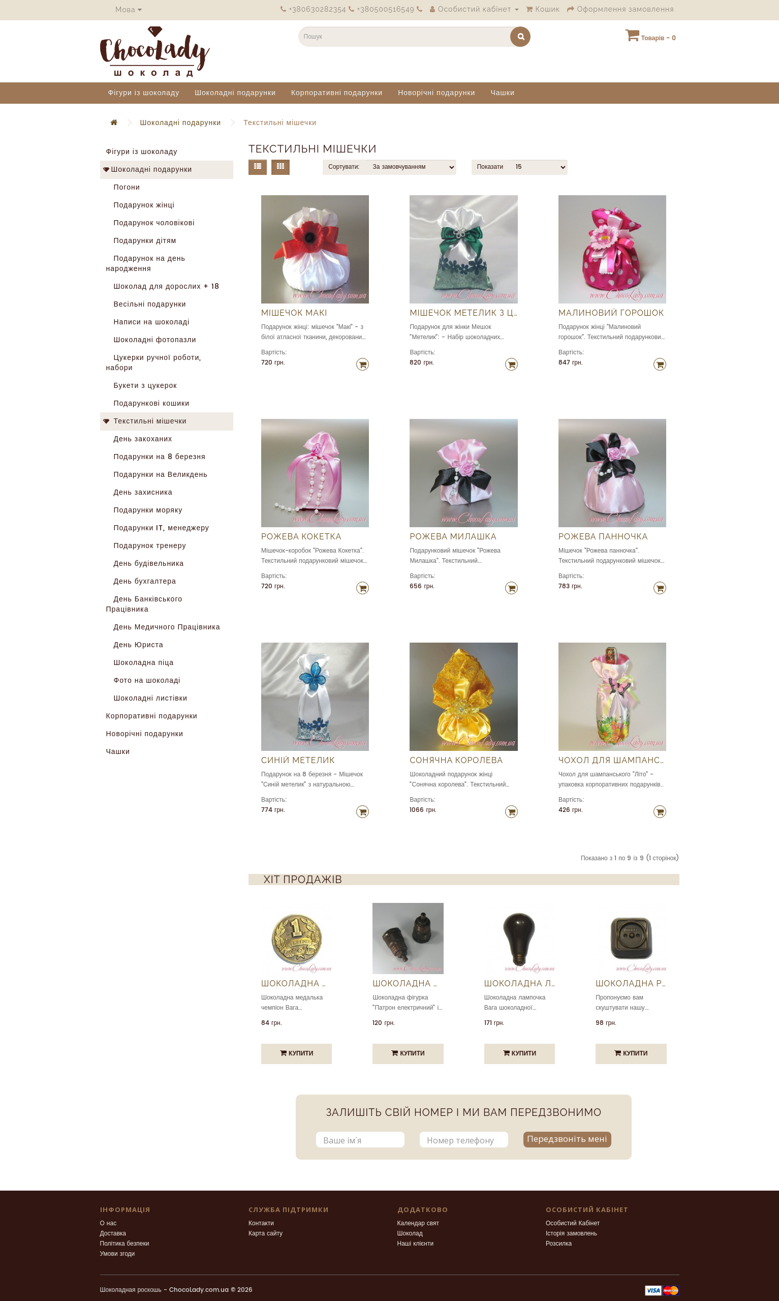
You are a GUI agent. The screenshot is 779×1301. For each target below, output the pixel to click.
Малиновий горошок (611, 313)
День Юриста (135, 645)
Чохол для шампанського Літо (612, 760)
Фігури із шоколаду (144, 93)
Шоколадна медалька (296, 983)
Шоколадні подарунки (235, 93)
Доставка (113, 1233)
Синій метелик (298, 760)
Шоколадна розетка (631, 983)
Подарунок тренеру (146, 546)
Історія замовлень (571, 1233)
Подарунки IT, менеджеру (157, 528)
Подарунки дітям (141, 241)
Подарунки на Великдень (157, 474)
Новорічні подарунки (436, 93)
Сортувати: (344, 167)
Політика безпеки (124, 1244)
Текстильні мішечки (280, 123)
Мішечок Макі (294, 313)
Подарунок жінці (140, 205)
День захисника (139, 492)
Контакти (261, 1223)
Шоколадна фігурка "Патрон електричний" (407, 983)
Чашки (502, 93)
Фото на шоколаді (143, 680)
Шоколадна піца (140, 663)
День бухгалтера (141, 581)
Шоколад (410, 1233)
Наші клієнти (415, 1244)
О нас (108, 1223)
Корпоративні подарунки (337, 93)
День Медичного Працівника (163, 627)
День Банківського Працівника (144, 604)
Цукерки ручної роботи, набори (154, 363)
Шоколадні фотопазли (151, 340)
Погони (123, 187)
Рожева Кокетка (301, 536)
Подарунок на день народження (145, 264)
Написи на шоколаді (148, 322)
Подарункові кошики (148, 403)
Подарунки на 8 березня (156, 457)
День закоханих (139, 439)
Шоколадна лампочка (519, 983)
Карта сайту (265, 1233)
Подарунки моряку (144, 510)
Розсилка (559, 1244)
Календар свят (418, 1223)
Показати (490, 167)
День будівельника (145, 563)
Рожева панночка (603, 536)
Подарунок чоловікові (150, 223)
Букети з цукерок (141, 385)
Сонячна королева (456, 760)
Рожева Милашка (453, 536)
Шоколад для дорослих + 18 (163, 286)
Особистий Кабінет (573, 1223)
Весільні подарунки (146, 304)
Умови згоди (117, 1254)
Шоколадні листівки (147, 698)
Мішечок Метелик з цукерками (463, 313)
